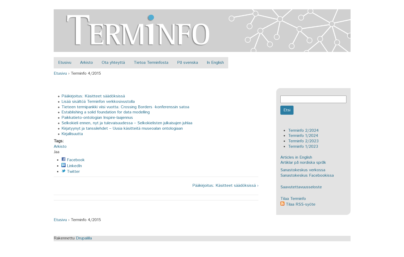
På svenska (187, 63)
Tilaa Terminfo (293, 199)
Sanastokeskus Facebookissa (307, 175)
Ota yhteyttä (113, 63)
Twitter (70, 172)
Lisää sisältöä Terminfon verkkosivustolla (98, 102)
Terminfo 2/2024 (303, 131)
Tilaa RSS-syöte (297, 204)
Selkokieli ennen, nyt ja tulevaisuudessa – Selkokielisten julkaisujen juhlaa (126, 123)
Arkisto (86, 63)
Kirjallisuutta (72, 134)
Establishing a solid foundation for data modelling (105, 112)
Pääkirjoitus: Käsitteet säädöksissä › (225, 186)
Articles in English (296, 157)
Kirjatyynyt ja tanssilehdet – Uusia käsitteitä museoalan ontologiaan (122, 128)
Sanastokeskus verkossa (302, 170)
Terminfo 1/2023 (303, 147)
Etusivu (64, 63)
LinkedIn (71, 166)
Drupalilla (84, 238)
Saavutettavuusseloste (301, 187)
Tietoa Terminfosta (151, 63)
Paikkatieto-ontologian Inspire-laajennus (97, 118)
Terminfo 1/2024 (303, 136)
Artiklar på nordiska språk (303, 163)
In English (215, 63)
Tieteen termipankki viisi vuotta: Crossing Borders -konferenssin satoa (125, 107)
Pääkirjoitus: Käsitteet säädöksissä (93, 96)
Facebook (73, 160)
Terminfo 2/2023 (303, 141)
